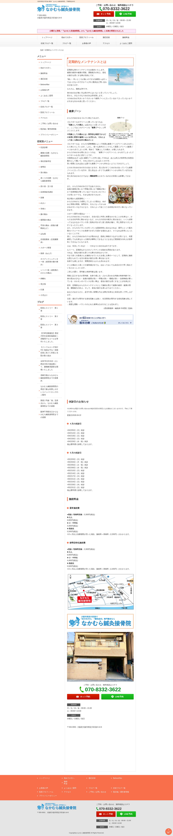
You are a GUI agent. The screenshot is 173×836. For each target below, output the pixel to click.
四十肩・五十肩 (46, 186)
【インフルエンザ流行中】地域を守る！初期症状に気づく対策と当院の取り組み (49, 351)
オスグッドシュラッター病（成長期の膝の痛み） (49, 261)
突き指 (43, 284)
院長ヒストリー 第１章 (49, 309)
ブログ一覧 (66, 43)
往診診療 (44, 147)
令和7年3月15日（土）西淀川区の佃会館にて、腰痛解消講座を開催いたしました (49, 365)
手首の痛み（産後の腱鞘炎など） (49, 226)
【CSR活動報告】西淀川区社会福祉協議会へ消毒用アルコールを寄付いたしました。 (49, 337)
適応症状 (106, 37)
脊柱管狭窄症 (45, 161)
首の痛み (44, 172)
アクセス (106, 43)
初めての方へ (66, 37)
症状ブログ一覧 (47, 43)
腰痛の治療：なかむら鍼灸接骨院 (49, 154)
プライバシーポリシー (49, 135)
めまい (43, 203)
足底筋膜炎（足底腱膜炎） (49, 240)
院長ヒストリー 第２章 (49, 317)
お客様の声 (86, 43)
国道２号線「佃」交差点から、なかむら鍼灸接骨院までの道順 (49, 403)
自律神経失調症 (46, 192)
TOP (41, 50)
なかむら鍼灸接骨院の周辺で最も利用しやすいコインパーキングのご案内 (49, 390)
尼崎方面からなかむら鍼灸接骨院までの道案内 (49, 378)
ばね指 (43, 234)
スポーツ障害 (45, 248)
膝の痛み (44, 214)
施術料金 (125, 37)
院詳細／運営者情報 (48, 129)
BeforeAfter (44, 84)
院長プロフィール (86, 37)
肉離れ (43, 278)
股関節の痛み (45, 220)
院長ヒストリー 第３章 (49, 326)
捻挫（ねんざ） (46, 253)
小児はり (44, 295)
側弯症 (43, 167)
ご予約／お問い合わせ (49, 123)
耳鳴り (43, 209)
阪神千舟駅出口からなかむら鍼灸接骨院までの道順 (49, 414)
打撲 (42, 290)
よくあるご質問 (126, 43)
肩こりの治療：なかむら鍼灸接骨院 (49, 179)
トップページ (47, 37)
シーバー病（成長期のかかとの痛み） (49, 271)
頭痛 (42, 198)
